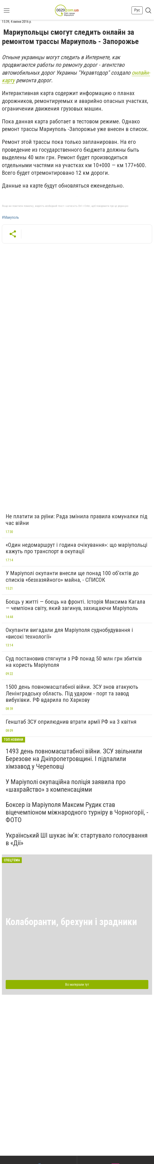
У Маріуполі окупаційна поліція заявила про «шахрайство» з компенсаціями (66, 785)
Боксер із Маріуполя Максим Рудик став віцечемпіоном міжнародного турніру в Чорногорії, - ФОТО (77, 812)
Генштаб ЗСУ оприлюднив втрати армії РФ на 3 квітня (71, 721)
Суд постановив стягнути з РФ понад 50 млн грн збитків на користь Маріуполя (74, 662)
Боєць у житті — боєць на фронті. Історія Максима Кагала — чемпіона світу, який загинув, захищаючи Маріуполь (75, 605)
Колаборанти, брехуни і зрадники (71, 921)
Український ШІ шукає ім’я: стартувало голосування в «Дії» (77, 839)
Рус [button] (137, 10)
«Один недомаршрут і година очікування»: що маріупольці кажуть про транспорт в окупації (76, 548)
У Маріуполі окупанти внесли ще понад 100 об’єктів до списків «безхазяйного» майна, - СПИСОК (72, 576)
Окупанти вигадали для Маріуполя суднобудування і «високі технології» (69, 633)
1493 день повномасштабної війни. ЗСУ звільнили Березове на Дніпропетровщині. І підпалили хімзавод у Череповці (74, 758)
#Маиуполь (10, 217)
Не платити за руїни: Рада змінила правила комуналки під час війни (76, 519)
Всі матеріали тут (77, 984)
